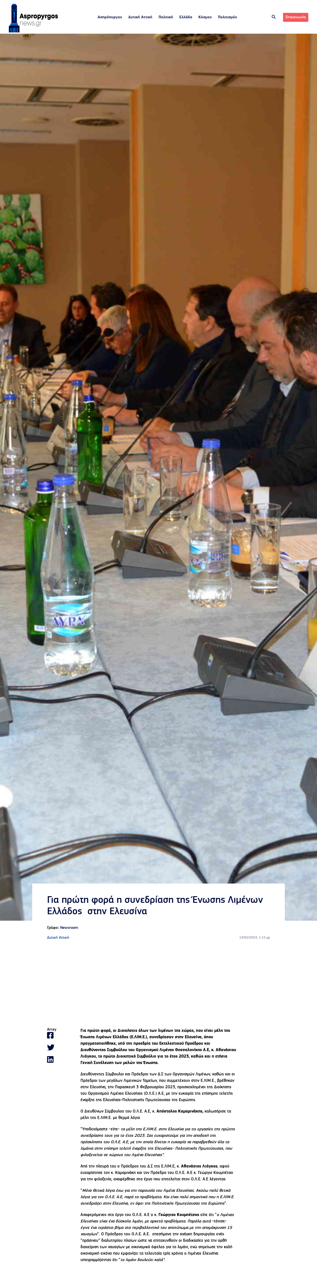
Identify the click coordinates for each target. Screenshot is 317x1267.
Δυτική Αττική (140, 17)
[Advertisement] (158, 984)
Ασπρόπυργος (110, 17)
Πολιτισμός (227, 17)
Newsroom (69, 928)
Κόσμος (205, 17)
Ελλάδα (185, 17)
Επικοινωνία (296, 17)
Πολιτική (165, 17)
